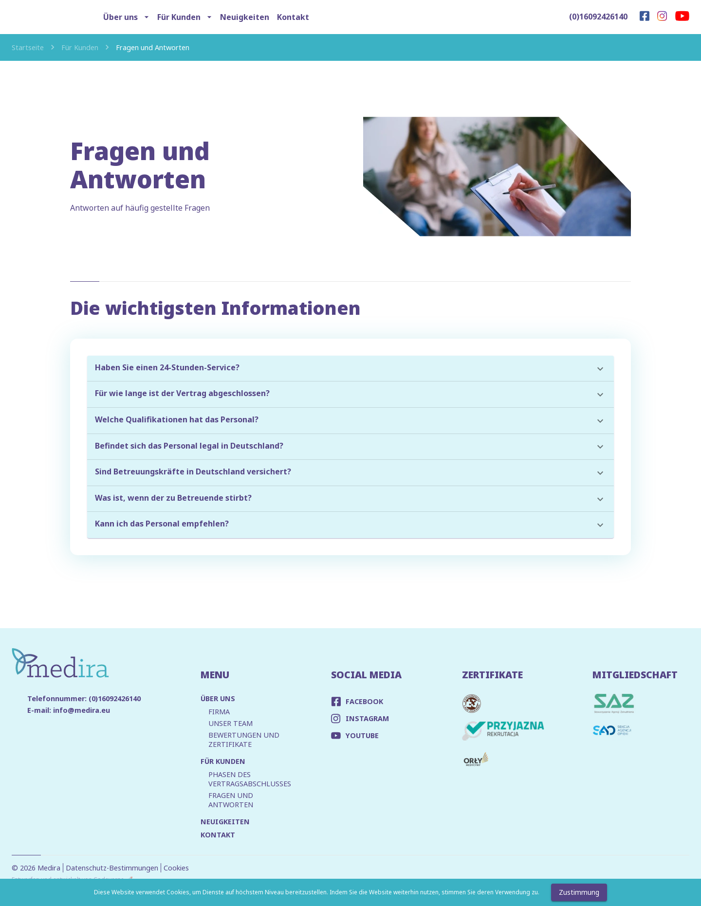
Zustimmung (579, 893)
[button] (350, 369)
